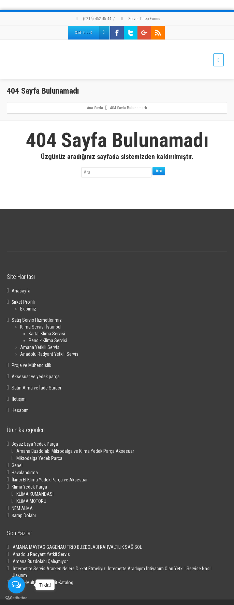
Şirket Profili (23, 302)
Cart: (92, 32)
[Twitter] (130, 32)
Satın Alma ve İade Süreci (36, 388)
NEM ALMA (22, 508)
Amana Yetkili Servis (39, 347)
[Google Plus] (144, 32)
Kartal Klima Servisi (47, 333)
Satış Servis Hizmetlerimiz (37, 320)
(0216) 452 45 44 (92, 18)
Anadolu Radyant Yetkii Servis (41, 554)
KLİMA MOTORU (31, 501)
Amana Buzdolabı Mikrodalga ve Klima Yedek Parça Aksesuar (75, 451)
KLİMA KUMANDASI (35, 494)
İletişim (19, 399)
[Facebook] (117, 32)
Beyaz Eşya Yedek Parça (35, 444)
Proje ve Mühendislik (31, 365)
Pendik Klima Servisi (48, 340)
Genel (17, 465)
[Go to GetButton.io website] (16, 598)
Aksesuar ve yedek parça (36, 376)
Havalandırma (25, 472)
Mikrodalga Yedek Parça (39, 458)
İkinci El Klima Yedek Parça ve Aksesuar (50, 479)
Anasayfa (21, 290)
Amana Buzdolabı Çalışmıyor (40, 561)
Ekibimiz (28, 309)
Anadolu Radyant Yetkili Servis (49, 354)
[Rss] (158, 32)
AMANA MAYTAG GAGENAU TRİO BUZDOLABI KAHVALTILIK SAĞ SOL (77, 547)
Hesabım (20, 410)
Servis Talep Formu (139, 18)
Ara (159, 171)
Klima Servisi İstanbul (40, 327)
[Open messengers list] (16, 584)
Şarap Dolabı (24, 515)
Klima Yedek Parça (29, 487)
